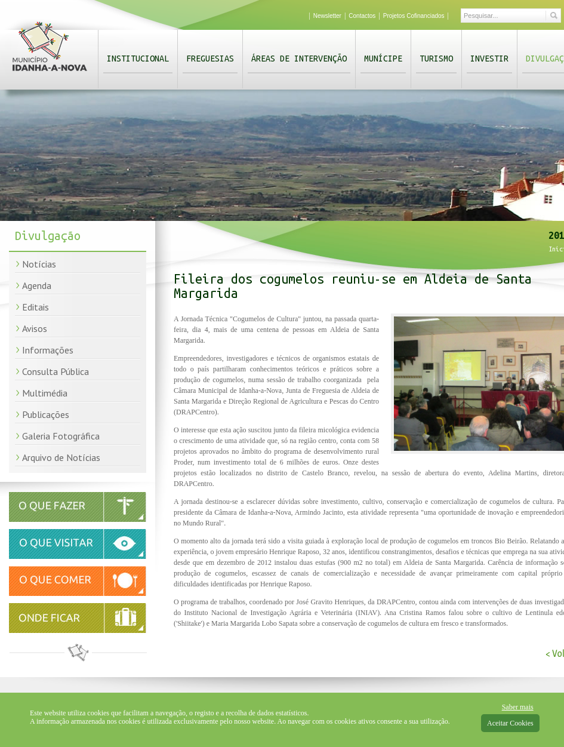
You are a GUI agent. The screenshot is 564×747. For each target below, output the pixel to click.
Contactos (362, 16)
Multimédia (44, 393)
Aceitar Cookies (510, 723)
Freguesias (210, 58)
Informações (47, 350)
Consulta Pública (55, 371)
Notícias (39, 264)
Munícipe (383, 58)
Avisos (34, 328)
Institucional (138, 58)
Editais (35, 307)
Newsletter (327, 16)
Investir (489, 58)
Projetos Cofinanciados (414, 16)
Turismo (436, 58)
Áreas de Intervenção (299, 58)
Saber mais (518, 707)
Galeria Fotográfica (61, 436)
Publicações (45, 414)
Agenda (36, 285)
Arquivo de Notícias (61, 457)
